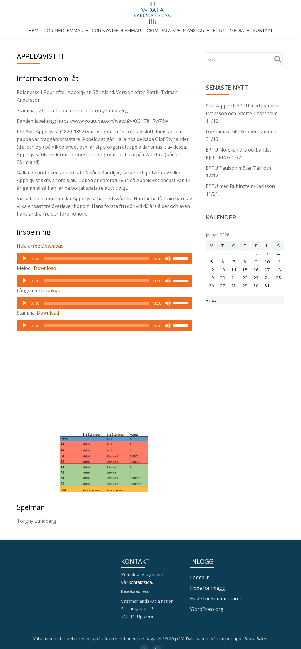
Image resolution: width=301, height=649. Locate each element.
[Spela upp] (24, 271)
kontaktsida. (141, 594)
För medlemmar (63, 30)
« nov (211, 312)
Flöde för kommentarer (216, 611)
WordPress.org (206, 621)
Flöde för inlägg (207, 600)
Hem (33, 30)
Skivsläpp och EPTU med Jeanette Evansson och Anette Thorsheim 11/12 (243, 126)
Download (52, 258)
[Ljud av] (168, 271)
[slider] (96, 270)
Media (237, 30)
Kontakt (263, 30)
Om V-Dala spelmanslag (175, 30)
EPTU (218, 30)
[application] (104, 271)
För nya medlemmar (116, 30)
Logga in (200, 589)
